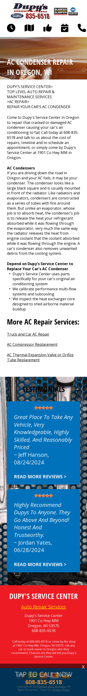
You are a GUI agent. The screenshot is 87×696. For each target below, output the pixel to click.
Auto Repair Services (43, 607)
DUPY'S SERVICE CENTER (29, 86)
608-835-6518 (43, 630)
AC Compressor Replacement (32, 344)
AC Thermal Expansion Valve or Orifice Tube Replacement (40, 357)
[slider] (43, 408)
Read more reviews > (40, 476)
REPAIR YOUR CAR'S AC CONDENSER (38, 106)
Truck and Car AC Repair (28, 334)
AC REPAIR (18, 101)
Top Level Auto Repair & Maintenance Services (31, 94)
